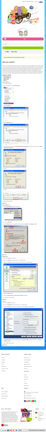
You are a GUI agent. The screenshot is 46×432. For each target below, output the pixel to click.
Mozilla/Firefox (6, 79)
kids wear (3, 357)
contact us (26, 368)
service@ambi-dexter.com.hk (30, 398)
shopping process (27, 357)
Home (8, 51)
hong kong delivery (27, 359)
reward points (26, 385)
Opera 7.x (5, 80)
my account (26, 376)
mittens (3, 364)
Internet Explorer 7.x (7, 76)
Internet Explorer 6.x (7, 77)
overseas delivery (27, 364)
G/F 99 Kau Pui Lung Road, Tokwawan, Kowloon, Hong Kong (31, 392)
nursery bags (4, 366)
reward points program (28, 366)
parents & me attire (5, 368)
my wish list (26, 379)
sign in (36, 1)
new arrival (3, 370)
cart (24, 381)
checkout (25, 383)
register (31, 1)
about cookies (4, 398)
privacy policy (4, 393)
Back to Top (4, 203)
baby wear (3, 359)
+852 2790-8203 (27, 395)
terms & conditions (5, 391)
